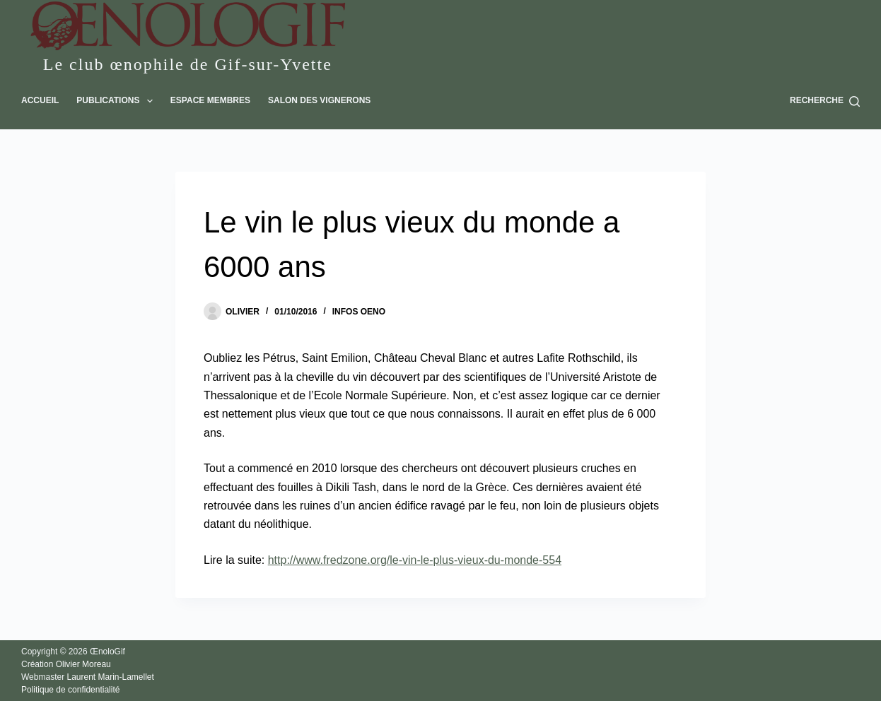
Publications (117, 101)
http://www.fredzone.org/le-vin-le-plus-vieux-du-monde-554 (414, 560)
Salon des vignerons (319, 100)
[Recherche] (825, 101)
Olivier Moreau (83, 664)
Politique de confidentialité (70, 690)
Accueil (40, 100)
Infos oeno (358, 312)
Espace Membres (210, 100)
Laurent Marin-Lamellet (109, 677)
